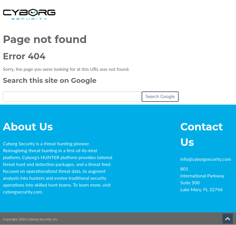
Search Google (160, 96)
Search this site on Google (49, 80)
